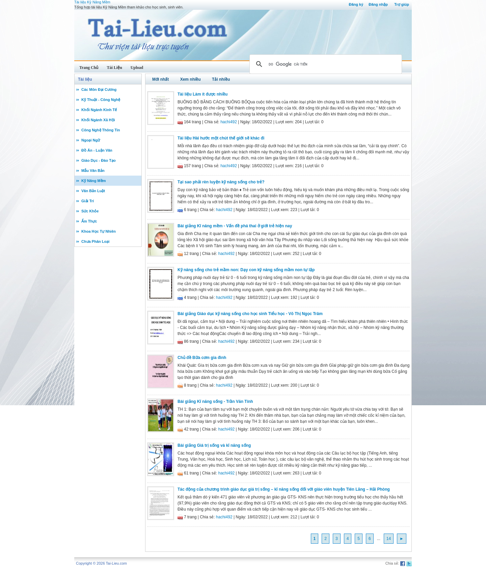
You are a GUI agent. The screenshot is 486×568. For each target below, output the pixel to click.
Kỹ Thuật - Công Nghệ (100, 100)
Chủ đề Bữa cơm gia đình (202, 357)
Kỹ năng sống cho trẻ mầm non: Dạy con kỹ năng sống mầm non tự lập (246, 269)
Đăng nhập (378, 4)
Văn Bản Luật (93, 191)
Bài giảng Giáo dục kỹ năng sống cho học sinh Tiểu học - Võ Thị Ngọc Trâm (250, 313)
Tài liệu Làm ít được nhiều (202, 94)
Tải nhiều (221, 79)
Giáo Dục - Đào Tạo (98, 160)
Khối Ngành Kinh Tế (99, 110)
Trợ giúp (401, 4)
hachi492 (228, 122)
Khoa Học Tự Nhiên (98, 231)
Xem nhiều (190, 79)
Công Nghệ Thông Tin (100, 130)
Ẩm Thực (89, 221)
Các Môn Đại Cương (98, 89)
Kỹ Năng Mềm (93, 181)
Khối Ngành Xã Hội (98, 120)
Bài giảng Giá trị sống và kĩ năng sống (214, 445)
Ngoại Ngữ (90, 140)
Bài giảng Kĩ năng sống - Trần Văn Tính (215, 401)
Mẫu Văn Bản (93, 171)
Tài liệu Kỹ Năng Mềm (92, 2)
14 (388, 538)
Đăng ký (356, 4)
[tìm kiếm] (325, 64)
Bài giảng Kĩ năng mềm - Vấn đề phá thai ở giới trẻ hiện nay (235, 226)
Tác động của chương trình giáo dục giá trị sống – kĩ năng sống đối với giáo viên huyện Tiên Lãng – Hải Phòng (284, 489)
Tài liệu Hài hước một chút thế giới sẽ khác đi (221, 138)
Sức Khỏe (90, 211)
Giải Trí (87, 201)
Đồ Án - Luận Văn (96, 150)
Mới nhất (160, 79)
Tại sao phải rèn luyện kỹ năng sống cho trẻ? (221, 182)
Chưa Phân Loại (95, 241)
